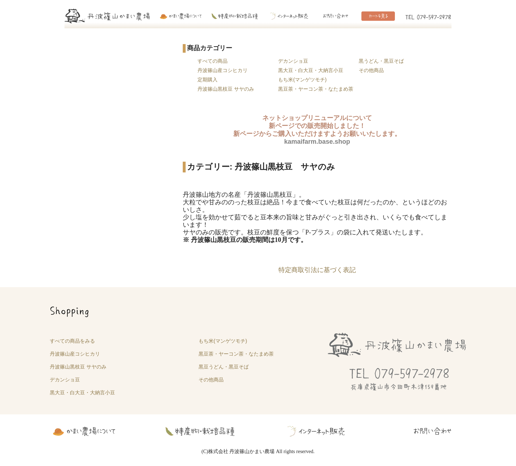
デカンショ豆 (293, 61)
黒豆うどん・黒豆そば (224, 367)
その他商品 (371, 70)
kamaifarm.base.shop (317, 141)
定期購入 (207, 79)
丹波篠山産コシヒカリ (222, 70)
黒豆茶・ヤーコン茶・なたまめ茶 (315, 89)
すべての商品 (212, 61)
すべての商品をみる (72, 341)
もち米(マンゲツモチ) (302, 79)
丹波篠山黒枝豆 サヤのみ (225, 89)
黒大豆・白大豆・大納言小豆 (310, 70)
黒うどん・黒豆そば (381, 61)
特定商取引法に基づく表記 (317, 270)
